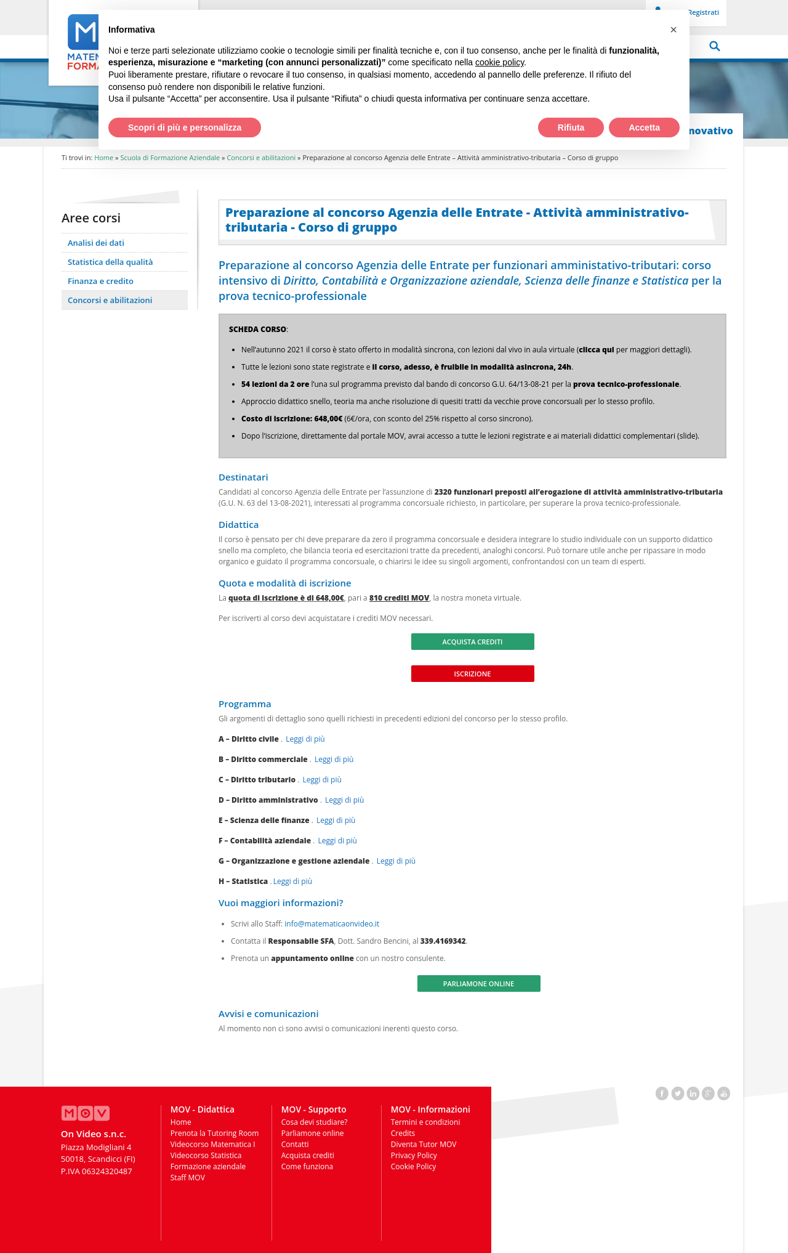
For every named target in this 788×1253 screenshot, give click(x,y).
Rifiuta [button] (571, 127)
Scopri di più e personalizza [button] (184, 127)
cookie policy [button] (499, 62)
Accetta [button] (644, 127)
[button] (673, 29)
